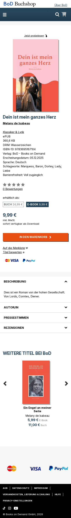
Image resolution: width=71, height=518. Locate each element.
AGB (5, 488)
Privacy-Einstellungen (17, 500)
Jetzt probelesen (34, 35)
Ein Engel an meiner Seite (37, 409)
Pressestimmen (16, 317)
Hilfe (58, 494)
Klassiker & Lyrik (13, 132)
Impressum (41, 488)
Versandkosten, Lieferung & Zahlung (26, 494)
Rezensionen (14, 328)
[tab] (35, 279)
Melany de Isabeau (16, 123)
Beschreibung (15, 281)
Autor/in (11, 307)
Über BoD (60, 5)
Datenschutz (20, 488)
